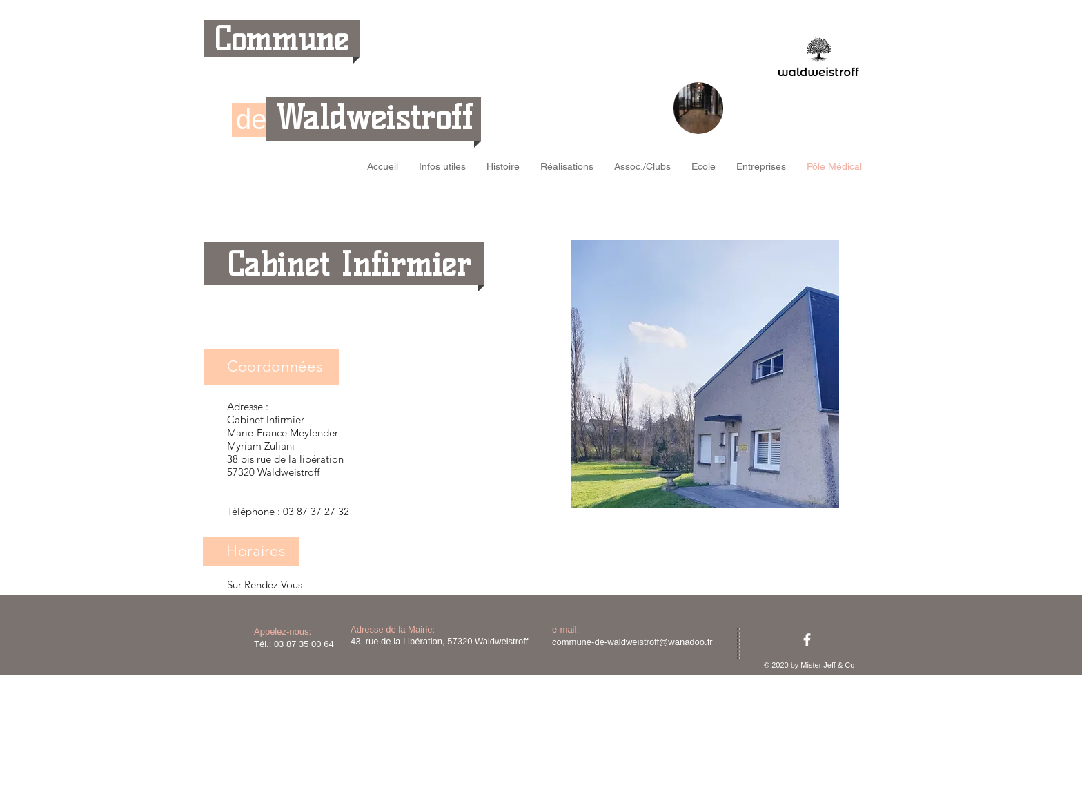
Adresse (245, 406)
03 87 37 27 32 (316, 511)
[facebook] (807, 639)
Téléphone (251, 511)
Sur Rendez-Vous (264, 584)
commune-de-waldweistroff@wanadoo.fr (632, 642)
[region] (698, 108)
